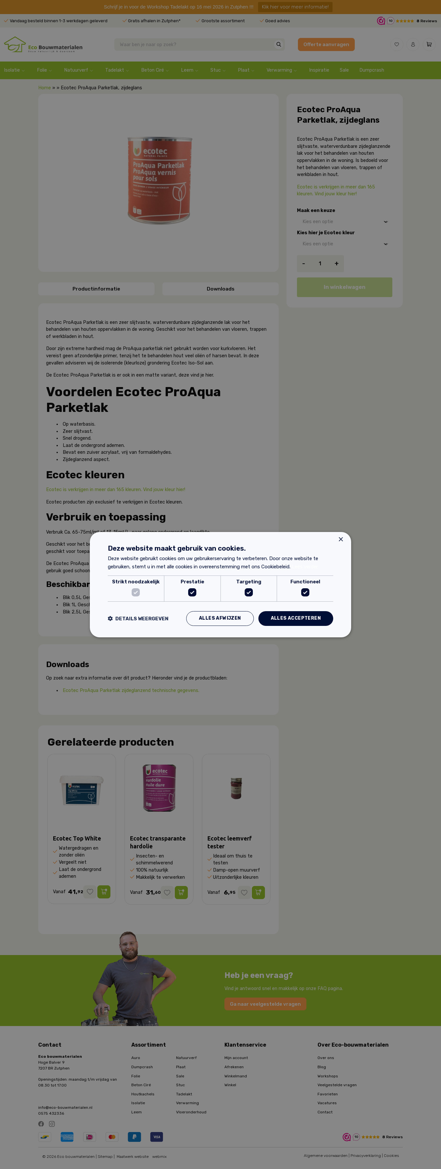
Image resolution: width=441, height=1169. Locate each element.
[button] (138, 618)
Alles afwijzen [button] (220, 618)
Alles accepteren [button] (296, 618)
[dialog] (220, 584)
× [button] (340, 539)
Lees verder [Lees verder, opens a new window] (305, 567)
